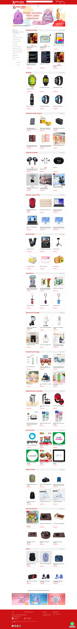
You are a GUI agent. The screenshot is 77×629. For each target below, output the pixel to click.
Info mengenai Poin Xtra (46, 614)
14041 (13, 612)
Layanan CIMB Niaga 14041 (56, 614)
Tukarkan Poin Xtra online (47, 615)
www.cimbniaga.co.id (28, 612)
